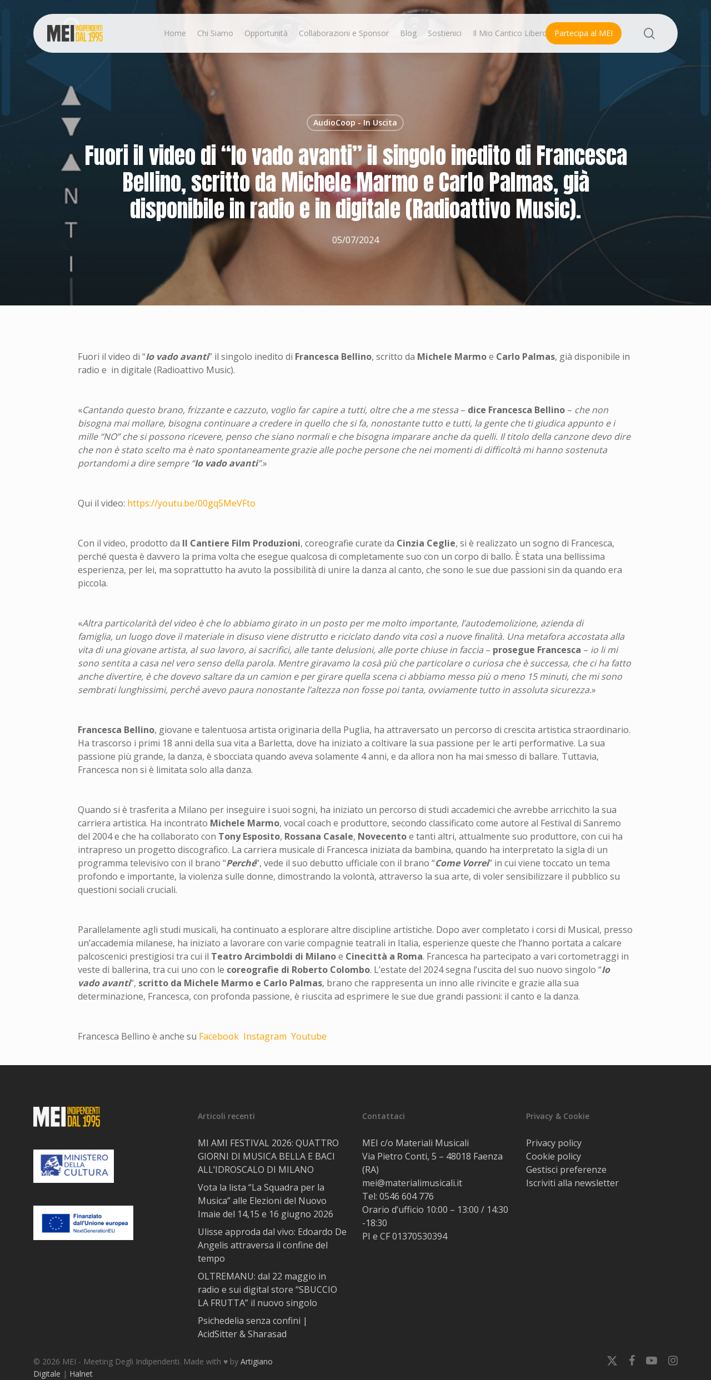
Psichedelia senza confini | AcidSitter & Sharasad (253, 1327)
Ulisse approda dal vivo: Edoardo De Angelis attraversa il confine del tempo (272, 1245)
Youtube (309, 1036)
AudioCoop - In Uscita (355, 122)
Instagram (265, 1036)
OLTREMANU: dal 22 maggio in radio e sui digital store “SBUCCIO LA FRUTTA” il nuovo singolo (267, 1289)
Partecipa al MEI (583, 33)
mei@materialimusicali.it (412, 1183)
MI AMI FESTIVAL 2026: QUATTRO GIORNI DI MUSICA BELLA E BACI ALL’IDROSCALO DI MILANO (268, 1156)
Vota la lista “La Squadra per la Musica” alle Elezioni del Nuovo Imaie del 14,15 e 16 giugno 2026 (265, 1200)
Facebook (219, 1036)
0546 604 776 (406, 1196)
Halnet (81, 1373)
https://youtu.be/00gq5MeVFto (191, 503)
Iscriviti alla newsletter (572, 1183)
